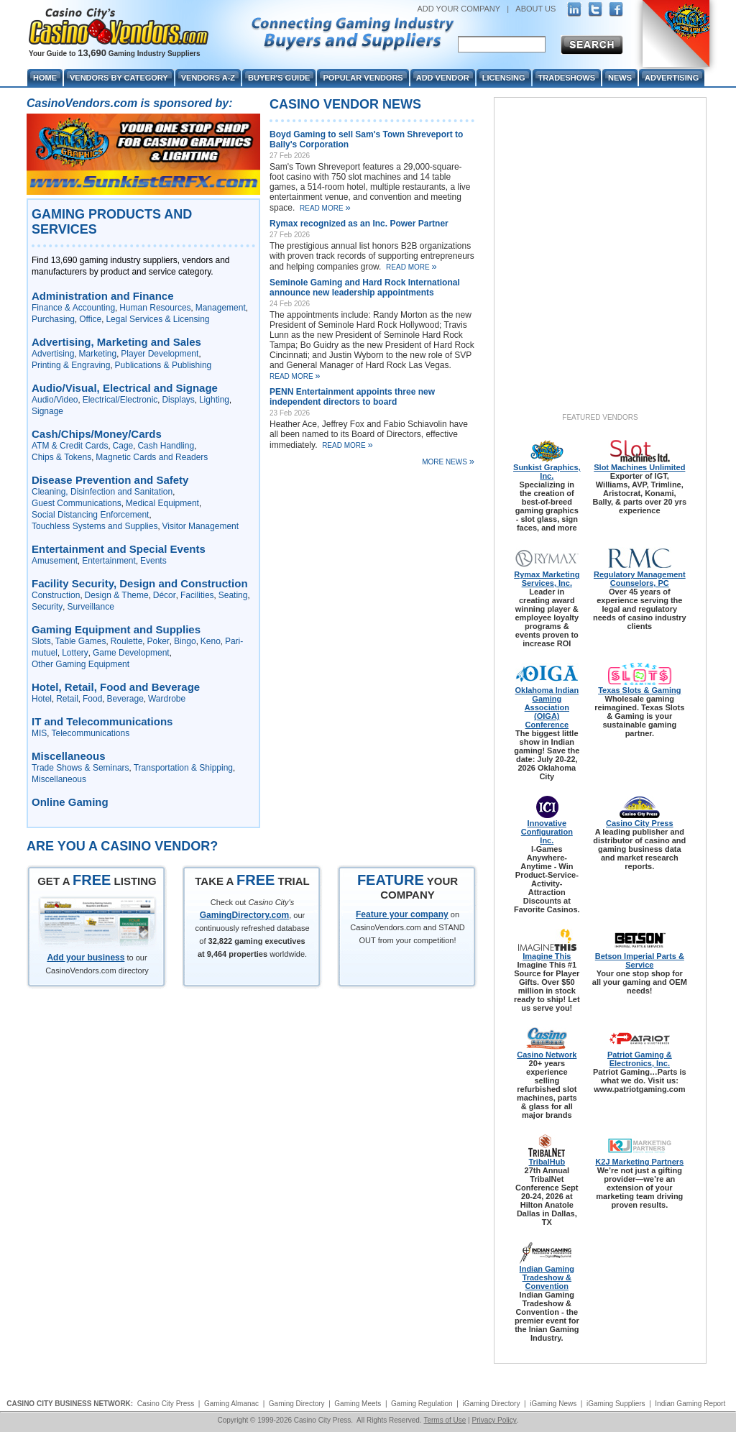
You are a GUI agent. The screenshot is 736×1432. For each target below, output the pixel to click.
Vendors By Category (119, 77)
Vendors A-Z (208, 77)
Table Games (80, 641)
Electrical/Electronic (120, 400)
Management (221, 308)
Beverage (124, 699)
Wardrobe (166, 699)
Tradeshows (566, 77)
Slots (41, 641)
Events (153, 561)
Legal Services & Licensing (157, 319)
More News (448, 461)
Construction (56, 595)
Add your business (85, 958)
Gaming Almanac (231, 1404)
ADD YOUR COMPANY (458, 8)
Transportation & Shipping (183, 768)
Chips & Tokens (61, 457)
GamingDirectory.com (244, 915)
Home (45, 77)
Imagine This (547, 956)
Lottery (75, 653)
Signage (47, 411)
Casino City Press (639, 823)
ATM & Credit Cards (70, 446)
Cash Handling (165, 446)
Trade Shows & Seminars (80, 768)
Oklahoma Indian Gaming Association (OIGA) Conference (547, 707)
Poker (158, 641)
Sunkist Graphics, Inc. (547, 471)
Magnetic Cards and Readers (152, 457)
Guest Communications (76, 503)
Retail (67, 699)
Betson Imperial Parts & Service (639, 960)
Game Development (131, 653)
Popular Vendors (362, 77)
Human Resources (154, 308)
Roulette (127, 641)
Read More (325, 208)
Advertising (53, 354)
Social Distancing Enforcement (90, 515)
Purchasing (53, 319)
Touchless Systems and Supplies (94, 526)
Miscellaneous (59, 779)
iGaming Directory (491, 1404)
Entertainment (109, 561)
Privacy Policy (494, 1420)
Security (47, 607)
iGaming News (553, 1404)
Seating (233, 595)
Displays (178, 400)
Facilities (197, 595)
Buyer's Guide (279, 77)
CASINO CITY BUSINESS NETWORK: (69, 1404)
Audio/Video (55, 400)
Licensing (503, 77)
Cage (123, 446)
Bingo (185, 641)
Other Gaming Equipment (80, 664)
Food (92, 699)
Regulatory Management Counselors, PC (640, 578)
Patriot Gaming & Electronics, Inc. (639, 1059)
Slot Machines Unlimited (639, 467)
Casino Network (546, 1054)
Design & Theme (117, 595)
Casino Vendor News (345, 104)
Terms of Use (444, 1420)
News (620, 77)
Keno (211, 641)
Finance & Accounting (73, 308)
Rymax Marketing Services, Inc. (546, 578)
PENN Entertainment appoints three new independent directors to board (352, 397)
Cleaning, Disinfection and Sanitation (102, 492)
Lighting (214, 400)
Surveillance (90, 607)
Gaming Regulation (422, 1404)
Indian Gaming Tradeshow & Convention (547, 1277)
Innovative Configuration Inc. (547, 832)
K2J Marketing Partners (639, 1161)
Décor (164, 595)
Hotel (42, 699)
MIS (39, 733)
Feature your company (402, 914)
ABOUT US (535, 8)
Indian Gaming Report (690, 1404)
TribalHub (546, 1161)
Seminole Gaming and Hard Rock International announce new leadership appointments (365, 287)
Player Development (159, 354)
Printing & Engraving (71, 365)
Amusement (55, 561)
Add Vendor (442, 77)
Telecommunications (90, 733)
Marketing (98, 354)
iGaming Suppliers (615, 1404)
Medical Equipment (162, 503)
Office (90, 319)
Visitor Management (200, 526)
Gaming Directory (297, 1404)
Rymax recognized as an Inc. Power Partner (359, 224)
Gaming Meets (357, 1404)
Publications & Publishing (163, 365)
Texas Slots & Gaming (639, 690)
